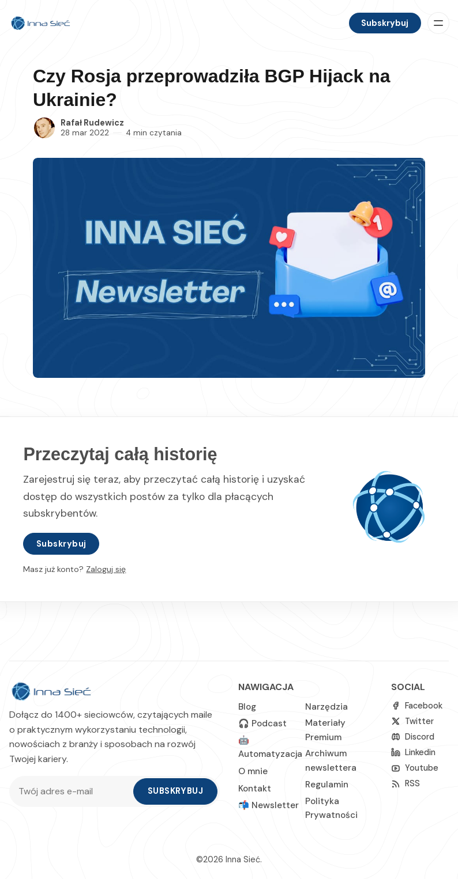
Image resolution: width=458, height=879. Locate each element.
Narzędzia (326, 707)
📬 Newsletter (268, 805)
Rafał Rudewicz (92, 123)
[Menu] (438, 23)
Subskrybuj (384, 23)
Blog (247, 707)
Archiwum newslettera (330, 760)
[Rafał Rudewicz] (44, 127)
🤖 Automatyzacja (270, 747)
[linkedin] (413, 752)
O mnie (253, 771)
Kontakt (254, 788)
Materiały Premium (325, 729)
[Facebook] (416, 706)
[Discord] (412, 737)
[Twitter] (412, 721)
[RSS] (405, 783)
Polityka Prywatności (331, 808)
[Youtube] (414, 768)
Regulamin (326, 784)
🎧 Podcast (262, 723)
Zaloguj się (106, 569)
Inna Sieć (243, 859)
